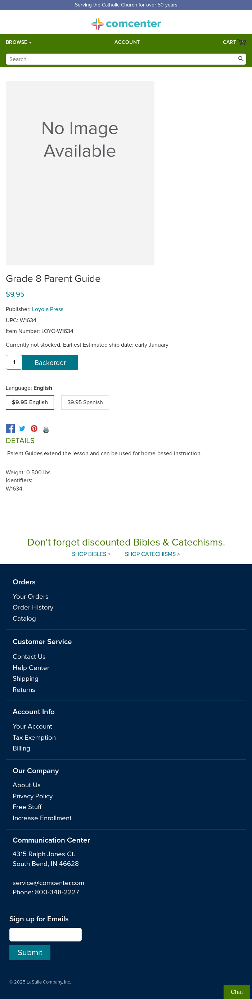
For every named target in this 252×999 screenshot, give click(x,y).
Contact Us (29, 657)
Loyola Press (47, 309)
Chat (237, 992)
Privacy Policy (33, 796)
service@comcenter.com (48, 883)
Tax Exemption (34, 738)
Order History (33, 607)
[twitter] (22, 428)
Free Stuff (27, 807)
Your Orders (31, 597)
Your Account (32, 726)
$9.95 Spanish (85, 402)
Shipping (26, 679)
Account (127, 42)
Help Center (31, 668)
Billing (21, 748)
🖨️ (46, 429)
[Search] (126, 59)
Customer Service (42, 641)
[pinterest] (34, 428)
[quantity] (14, 362)
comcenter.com (126, 22)
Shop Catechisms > (152, 554)
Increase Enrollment (42, 818)
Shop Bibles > (91, 554)
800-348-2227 (57, 892)
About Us (27, 785)
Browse (16, 42)
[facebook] (10, 428)
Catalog (24, 618)
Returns (24, 690)
